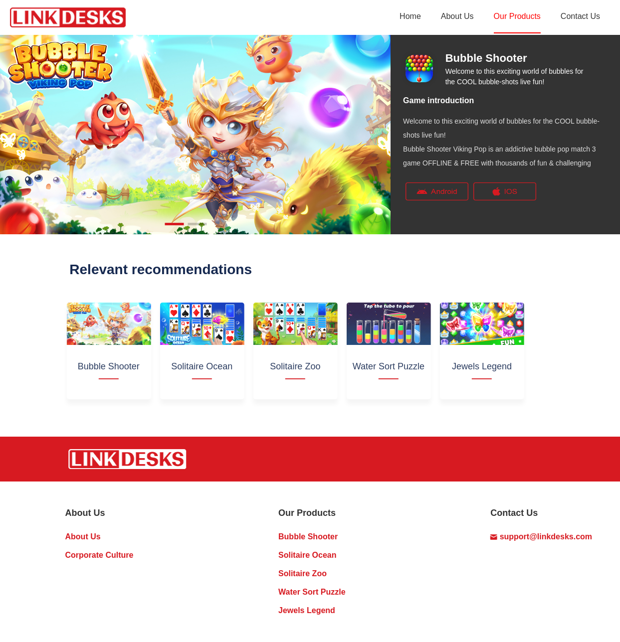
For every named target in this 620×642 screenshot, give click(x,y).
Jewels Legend (306, 610)
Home (410, 16)
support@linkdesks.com (541, 536)
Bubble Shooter (308, 536)
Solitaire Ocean (307, 555)
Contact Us (580, 16)
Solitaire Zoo (302, 573)
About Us (457, 16)
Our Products (517, 16)
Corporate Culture (99, 555)
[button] (174, 224)
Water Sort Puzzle (312, 592)
